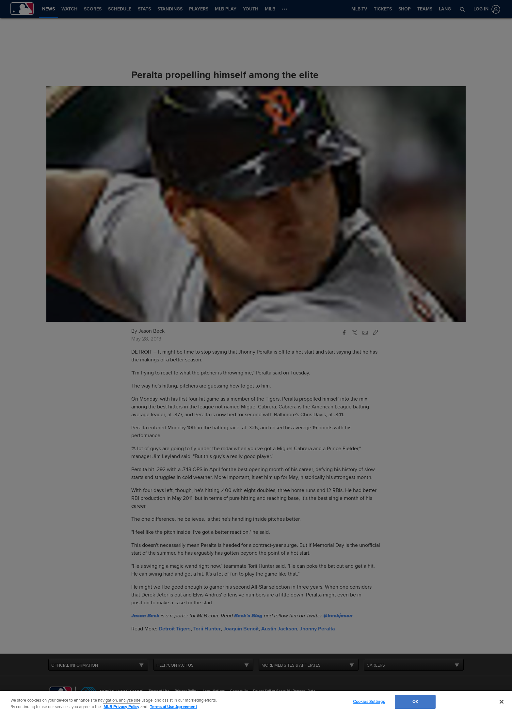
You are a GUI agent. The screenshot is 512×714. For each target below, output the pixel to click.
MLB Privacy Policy (121, 706)
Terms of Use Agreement (173, 706)
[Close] (501, 701)
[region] (256, 702)
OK (415, 701)
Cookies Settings (369, 701)
